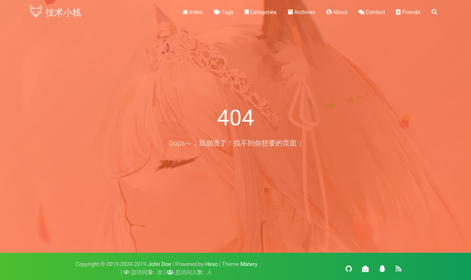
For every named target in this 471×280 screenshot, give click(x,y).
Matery (248, 264)
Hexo (211, 264)
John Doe (159, 264)
